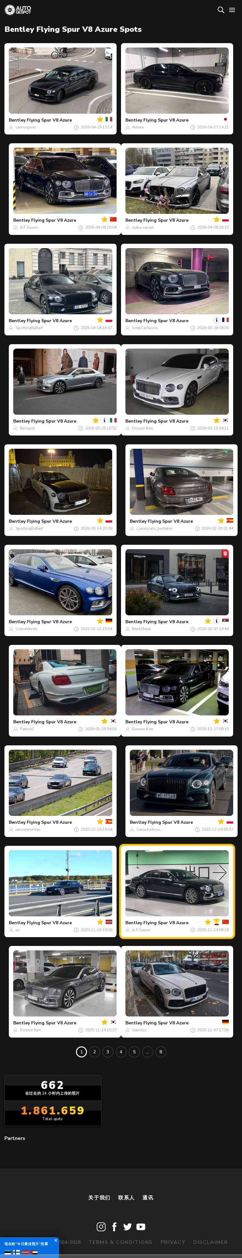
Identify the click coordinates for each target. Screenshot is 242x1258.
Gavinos (139, 1030)
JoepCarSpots (145, 327)
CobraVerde (26, 628)
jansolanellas (28, 829)
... (147, 1052)
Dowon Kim (142, 428)
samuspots (25, 127)
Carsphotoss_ (149, 829)
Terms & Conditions (121, 1242)
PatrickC (27, 728)
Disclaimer (210, 1242)
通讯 (147, 1197)
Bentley (17, 120)
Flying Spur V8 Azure (49, 120)
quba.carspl (143, 227)
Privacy (173, 1242)
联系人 (126, 1197)
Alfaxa (138, 127)
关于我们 (99, 1197)
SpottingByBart (29, 327)
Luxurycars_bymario (154, 528)
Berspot (27, 428)
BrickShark (141, 628)
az (17, 929)
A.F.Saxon (29, 227)
